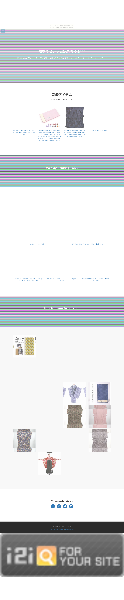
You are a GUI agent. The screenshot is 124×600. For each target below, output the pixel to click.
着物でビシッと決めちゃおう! (62, 51)
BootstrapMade (69, 529)
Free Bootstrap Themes (56, 529)
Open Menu (3, 31)
